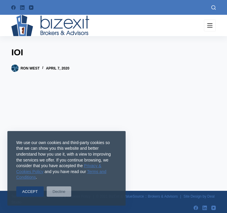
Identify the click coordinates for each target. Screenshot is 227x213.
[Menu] (210, 25)
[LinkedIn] (22, 7)
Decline (59, 191)
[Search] (213, 7)
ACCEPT (30, 191)
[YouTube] (31, 7)
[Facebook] (13, 7)
